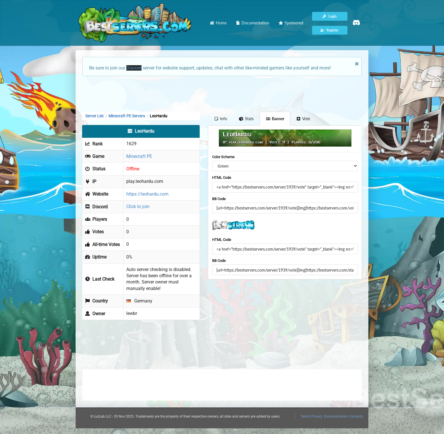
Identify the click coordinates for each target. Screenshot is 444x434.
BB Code (219, 199)
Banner (275, 118)
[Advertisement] (222, 93)
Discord (134, 68)
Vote (303, 118)
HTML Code (221, 177)
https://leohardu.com (147, 194)
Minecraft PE (139, 156)
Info (220, 118)
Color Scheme (223, 157)
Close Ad (430, 403)
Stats (246, 118)
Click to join (138, 206)
